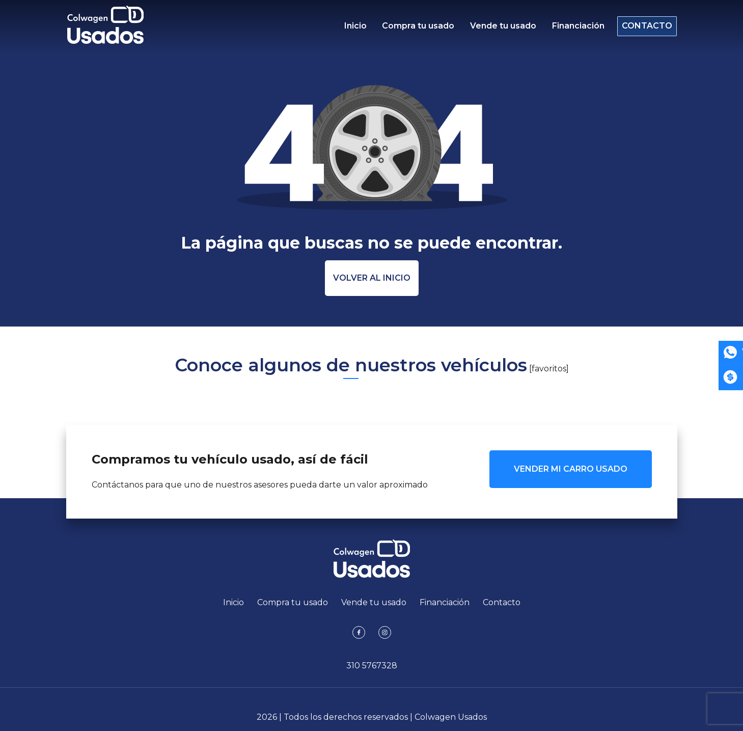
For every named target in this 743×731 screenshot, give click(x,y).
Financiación (571, 28)
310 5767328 (371, 665)
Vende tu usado (499, 28)
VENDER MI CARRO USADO (570, 469)
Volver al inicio (371, 278)
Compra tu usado (416, 28)
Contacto (643, 28)
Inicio (355, 28)
